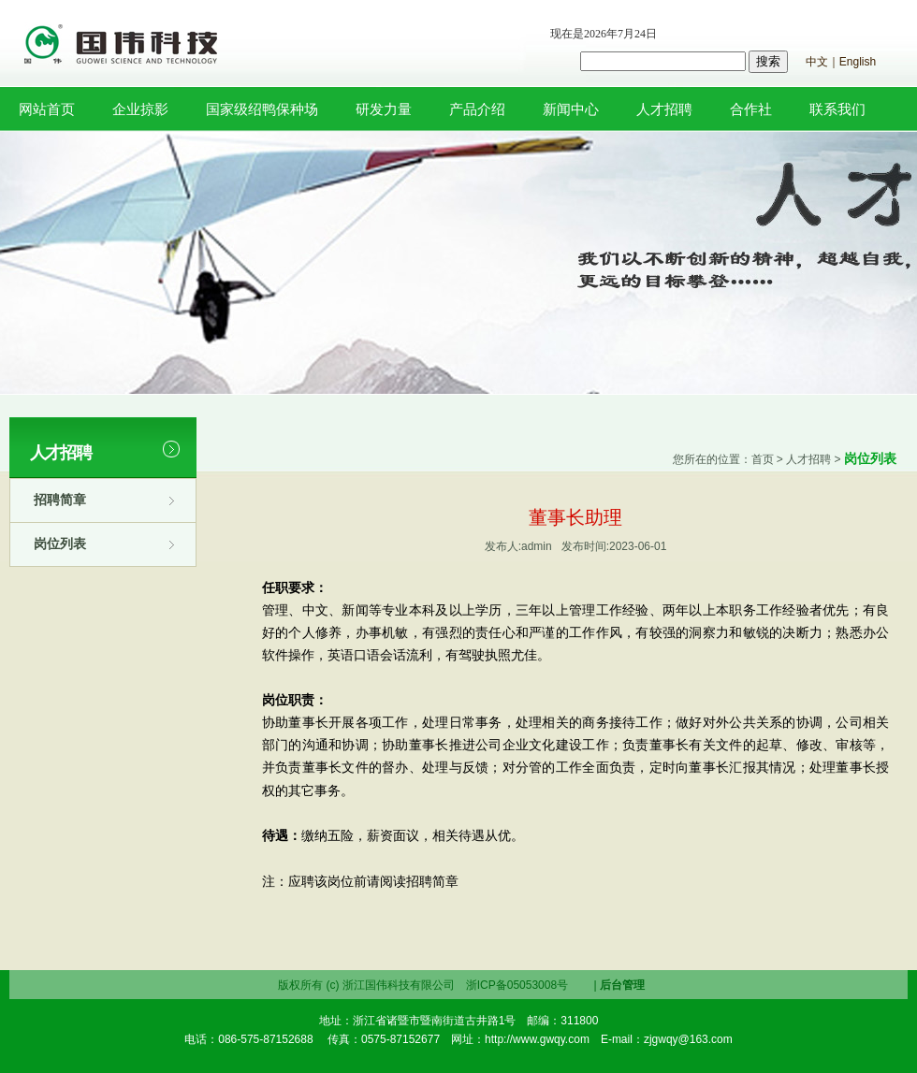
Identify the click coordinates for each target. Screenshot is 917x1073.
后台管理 (622, 985)
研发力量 (384, 109)
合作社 (751, 109)
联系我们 (837, 109)
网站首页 (47, 109)
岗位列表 (60, 543)
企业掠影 (140, 109)
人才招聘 (664, 109)
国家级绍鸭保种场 (262, 109)
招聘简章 (60, 499)
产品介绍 (477, 109)
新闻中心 (571, 109)
